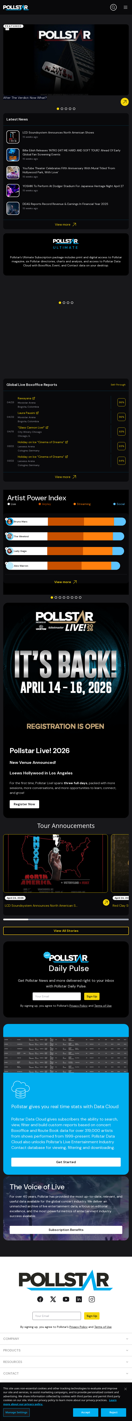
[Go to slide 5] (74, 109)
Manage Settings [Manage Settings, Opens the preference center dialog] (16, 1412)
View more (66, 225)
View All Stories (66, 931)
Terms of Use (103, 1006)
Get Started (66, 1162)
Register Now (24, 804)
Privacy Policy (78, 1006)
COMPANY (66, 1339)
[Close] (125, 1388)
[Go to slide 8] (80, 597)
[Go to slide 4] (70, 109)
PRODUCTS (66, 1350)
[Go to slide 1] (58, 109)
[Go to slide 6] (72, 597)
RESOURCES (66, 1362)
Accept (85, 1412)
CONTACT (66, 1373)
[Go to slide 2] (62, 109)
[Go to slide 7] (76, 597)
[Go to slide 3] (66, 109)
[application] (66, 543)
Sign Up (92, 996)
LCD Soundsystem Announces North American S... (41, 905)
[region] (66, 1401)
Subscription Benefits (66, 1230)
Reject (114, 1412)
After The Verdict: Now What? (25, 98)
